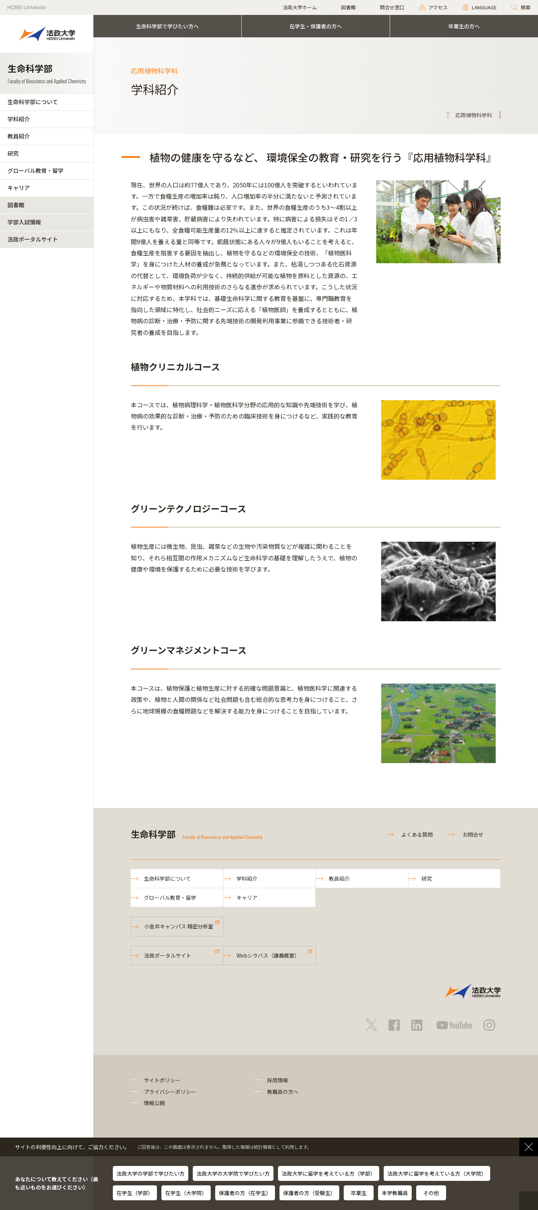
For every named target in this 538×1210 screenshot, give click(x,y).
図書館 (15, 205)
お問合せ (473, 834)
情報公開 (154, 1103)
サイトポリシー (162, 1080)
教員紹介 (18, 136)
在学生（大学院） (186, 1193)
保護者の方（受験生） (309, 1193)
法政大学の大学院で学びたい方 (233, 1173)
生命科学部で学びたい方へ (167, 26)
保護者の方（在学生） (245, 1193)
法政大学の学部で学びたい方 (151, 1173)
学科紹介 (18, 119)
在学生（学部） (135, 1193)
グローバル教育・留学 (35, 170)
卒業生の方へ (464, 26)
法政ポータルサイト (32, 239)
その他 (431, 1193)
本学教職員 (395, 1193)
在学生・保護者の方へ (316, 26)
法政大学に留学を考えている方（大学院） (436, 1173)
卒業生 (359, 1193)
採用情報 (277, 1080)
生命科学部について (32, 102)
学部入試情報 (24, 222)
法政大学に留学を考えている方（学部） (328, 1173)
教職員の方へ (283, 1091)
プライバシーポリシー (170, 1091)
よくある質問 (417, 834)
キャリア (18, 188)
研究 (13, 153)
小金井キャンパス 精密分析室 (178, 926)
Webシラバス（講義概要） (268, 955)
